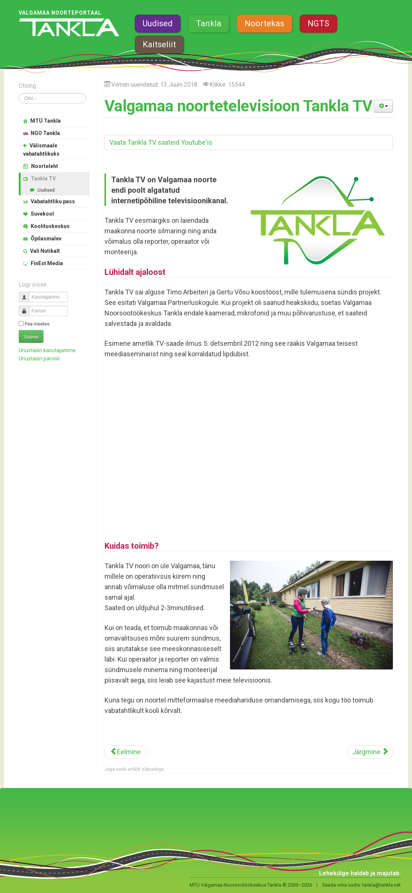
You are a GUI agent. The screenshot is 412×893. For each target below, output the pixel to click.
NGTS (318, 23)
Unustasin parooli (39, 359)
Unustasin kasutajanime (47, 350)
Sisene (31, 336)
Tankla (208, 23)
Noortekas (264, 23)
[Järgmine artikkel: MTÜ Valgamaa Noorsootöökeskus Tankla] (370, 752)
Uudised (158, 23)
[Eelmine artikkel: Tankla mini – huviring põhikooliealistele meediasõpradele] (125, 752)
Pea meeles (37, 324)
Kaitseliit (159, 44)
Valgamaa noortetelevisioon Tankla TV (238, 106)
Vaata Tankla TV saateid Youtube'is (160, 142)
